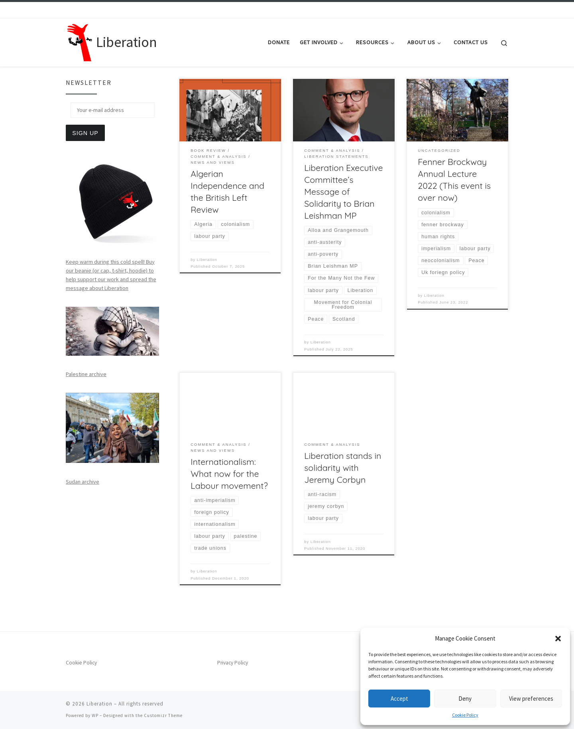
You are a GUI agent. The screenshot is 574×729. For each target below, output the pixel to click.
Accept (399, 698)
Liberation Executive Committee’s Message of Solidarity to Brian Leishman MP (343, 192)
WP (95, 715)
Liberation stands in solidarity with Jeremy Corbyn (342, 468)
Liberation (207, 260)
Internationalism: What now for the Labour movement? (229, 474)
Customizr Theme (163, 715)
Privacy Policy (232, 662)
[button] (558, 639)
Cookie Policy (465, 715)
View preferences (531, 698)
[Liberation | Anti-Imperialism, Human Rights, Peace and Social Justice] (79, 41)
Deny (465, 698)
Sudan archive (82, 481)
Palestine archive (86, 374)
